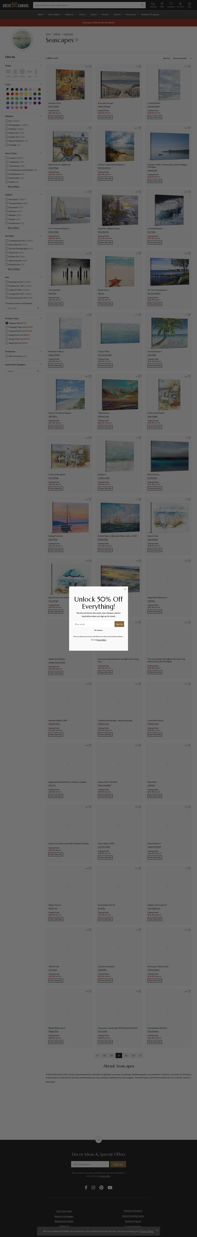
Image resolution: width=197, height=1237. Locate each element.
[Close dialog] (125, 589)
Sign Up (119, 624)
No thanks (98, 630)
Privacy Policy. (101, 640)
